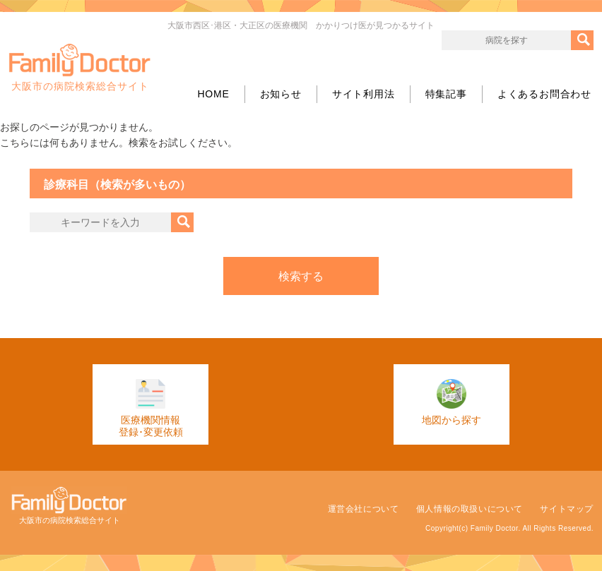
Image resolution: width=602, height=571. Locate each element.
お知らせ (281, 94)
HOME (213, 94)
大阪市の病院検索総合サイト (79, 67)
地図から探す (451, 402)
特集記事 (446, 94)
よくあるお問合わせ (544, 94)
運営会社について (363, 509)
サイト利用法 (363, 94)
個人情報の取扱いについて (469, 509)
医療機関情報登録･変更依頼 (151, 408)
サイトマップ (567, 509)
